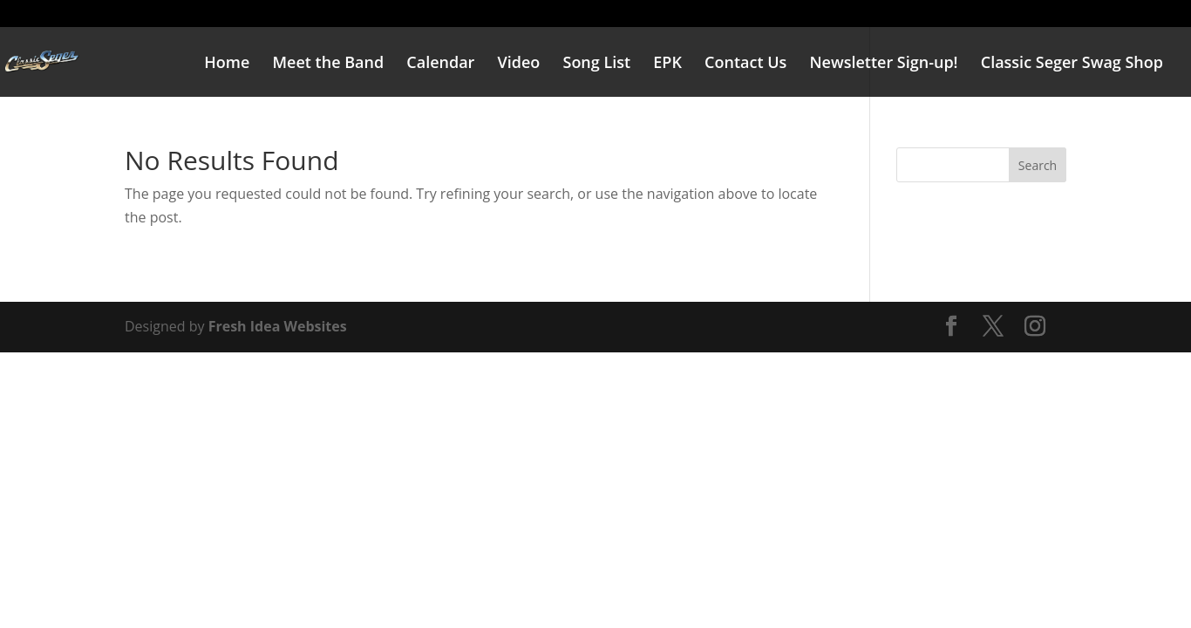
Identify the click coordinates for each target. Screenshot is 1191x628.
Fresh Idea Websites (277, 326)
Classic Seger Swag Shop (1072, 64)
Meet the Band (328, 64)
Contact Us (745, 64)
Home (226, 64)
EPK (667, 64)
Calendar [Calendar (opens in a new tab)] (440, 64)
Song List (596, 64)
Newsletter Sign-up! (883, 64)
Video (519, 64)
